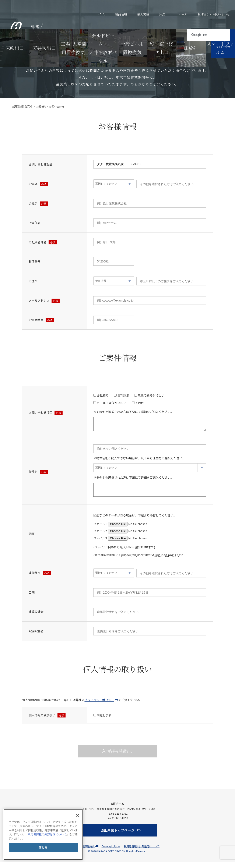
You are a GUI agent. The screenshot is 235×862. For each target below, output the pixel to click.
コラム (100, 14)
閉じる (43, 847)
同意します (104, 715)
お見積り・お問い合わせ (213, 14)
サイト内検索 (223, 43)
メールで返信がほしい (111, 403)
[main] (43, 834)
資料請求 (123, 395)
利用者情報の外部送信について (47, 834)
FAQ (162, 14)
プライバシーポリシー (99, 700)
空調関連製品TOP (22, 106)
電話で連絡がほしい (151, 395)
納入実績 (143, 14)
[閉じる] (77, 815)
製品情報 (121, 14)
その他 (139, 403)
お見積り (103, 395)
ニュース (181, 14)
